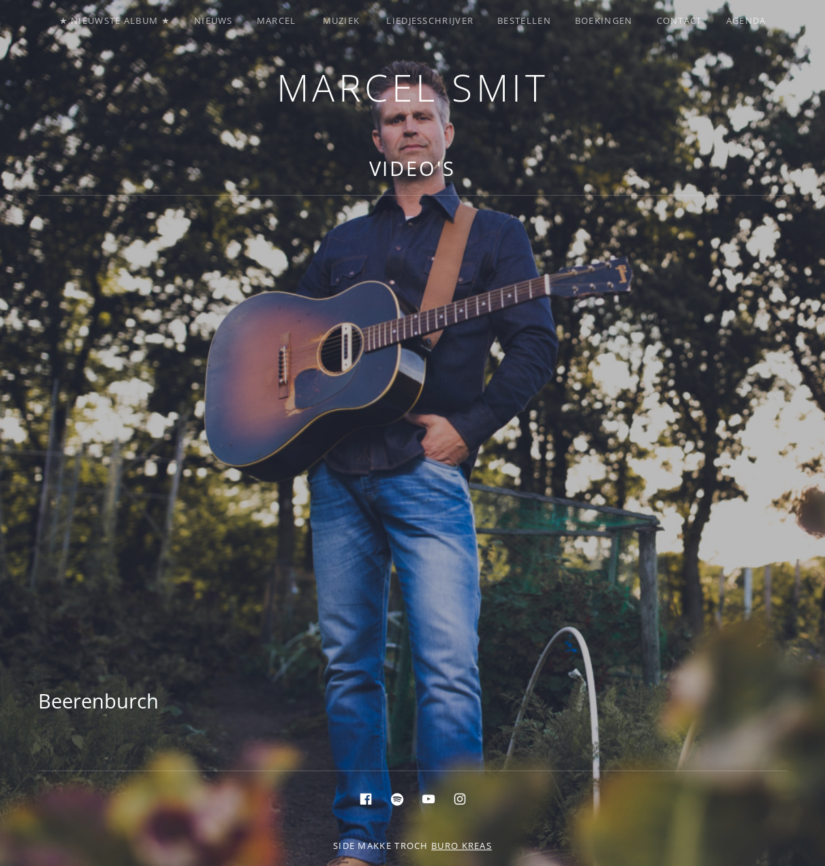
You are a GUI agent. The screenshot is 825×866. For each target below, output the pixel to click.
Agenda (746, 20)
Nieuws (213, 20)
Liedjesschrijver (429, 20)
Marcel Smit (413, 87)
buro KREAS (461, 845)
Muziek (341, 20)
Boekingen (604, 20)
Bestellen (524, 20)
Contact (679, 20)
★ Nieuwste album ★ (114, 20)
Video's (412, 168)
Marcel (276, 20)
